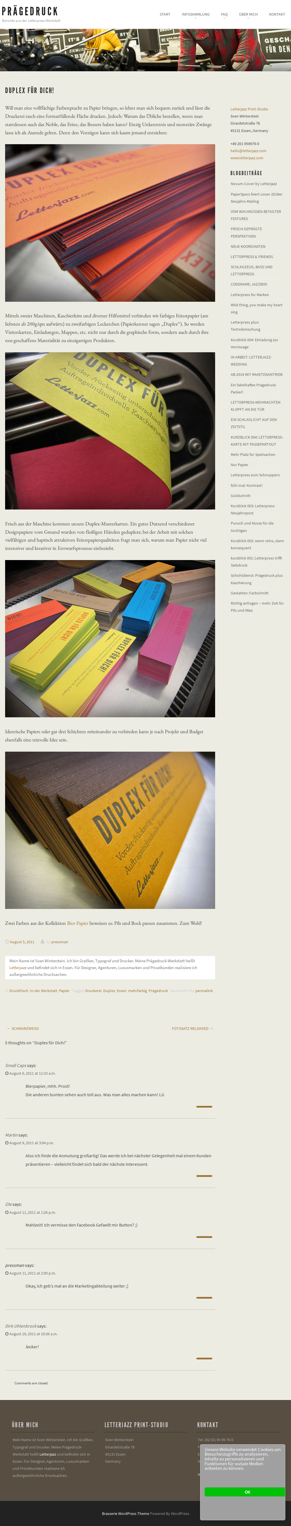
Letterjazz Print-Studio (249, 109)
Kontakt (277, 14)
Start (165, 14)
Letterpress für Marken (250, 294)
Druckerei (93, 990)
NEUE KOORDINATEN (248, 246)
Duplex (109, 990)
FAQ (224, 14)
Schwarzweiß (23, 1028)
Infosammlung (196, 14)
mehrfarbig (137, 990)
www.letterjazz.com (246, 157)
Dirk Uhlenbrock (20, 1326)
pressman (59, 941)
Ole (8, 1204)
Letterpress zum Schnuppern (255, 474)
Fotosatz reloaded (192, 1028)
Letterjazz (17, 967)
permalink (204, 990)
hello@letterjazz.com (248, 150)
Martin (11, 1135)
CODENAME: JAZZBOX (249, 284)
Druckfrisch (18, 990)
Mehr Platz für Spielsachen (253, 454)
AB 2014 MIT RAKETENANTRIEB (256, 374)
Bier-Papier (77, 923)
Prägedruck (30, 11)
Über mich (248, 14)
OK (247, 1492)
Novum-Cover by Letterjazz (254, 183)
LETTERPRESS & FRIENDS (252, 256)
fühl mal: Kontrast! (247, 485)
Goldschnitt (241, 495)
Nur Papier (239, 464)
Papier (64, 990)
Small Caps (15, 1065)
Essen (121, 990)
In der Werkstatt (43, 990)
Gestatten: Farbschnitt (250, 593)
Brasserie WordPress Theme (125, 1513)
